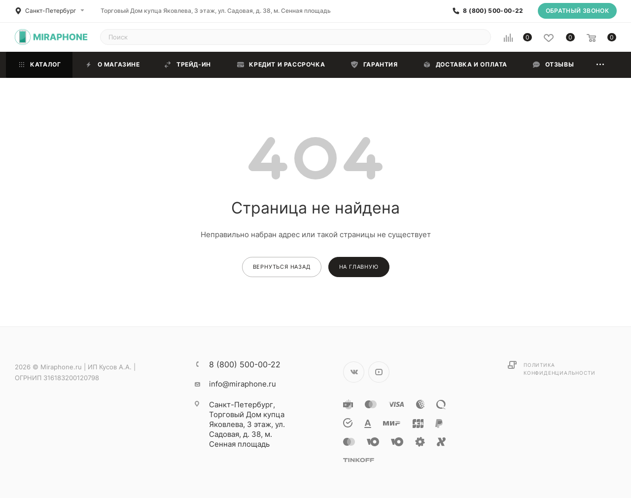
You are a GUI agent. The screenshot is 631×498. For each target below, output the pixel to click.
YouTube (378, 372)
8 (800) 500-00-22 (493, 10)
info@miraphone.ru (242, 384)
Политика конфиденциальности (559, 369)
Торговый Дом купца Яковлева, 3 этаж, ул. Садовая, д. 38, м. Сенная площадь (216, 10)
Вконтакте (353, 372)
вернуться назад (282, 266)
